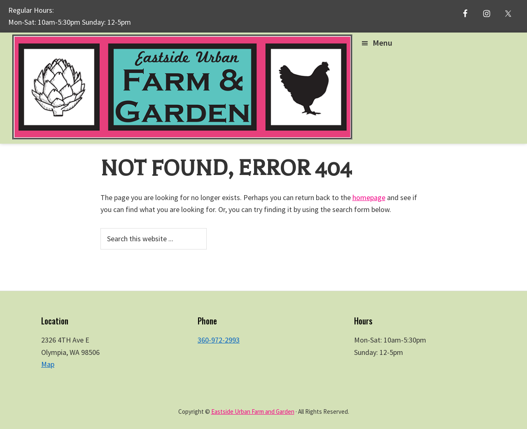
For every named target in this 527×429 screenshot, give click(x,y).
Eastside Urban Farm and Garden (252, 411)
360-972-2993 (219, 340)
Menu (382, 42)
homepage (368, 197)
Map (47, 364)
